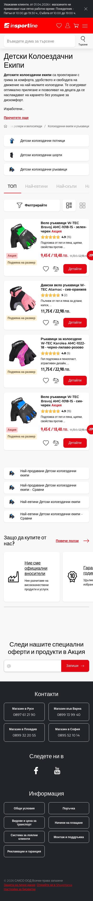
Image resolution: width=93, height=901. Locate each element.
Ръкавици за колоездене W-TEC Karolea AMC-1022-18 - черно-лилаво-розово (63, 343)
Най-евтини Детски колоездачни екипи (43, 502)
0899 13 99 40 (67, 712)
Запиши (75, 665)
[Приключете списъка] (85, 9)
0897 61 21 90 (23, 712)
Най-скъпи (66, 186)
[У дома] (5, 126)
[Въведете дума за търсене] (39, 41)
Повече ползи (72, 541)
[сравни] (56, 269)
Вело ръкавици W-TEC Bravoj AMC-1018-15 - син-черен (62, 401)
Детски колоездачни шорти (34, 155)
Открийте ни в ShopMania (54, 885)
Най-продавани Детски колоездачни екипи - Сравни (41, 487)
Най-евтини (36, 186)
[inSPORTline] (20, 25)
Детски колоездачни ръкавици (37, 169)
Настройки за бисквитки (19, 889)
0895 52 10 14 (67, 732)
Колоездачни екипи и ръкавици (68, 126)
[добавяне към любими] (46, 269)
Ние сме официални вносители (36, 568)
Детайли (75, 269)
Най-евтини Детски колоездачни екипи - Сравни (44, 516)
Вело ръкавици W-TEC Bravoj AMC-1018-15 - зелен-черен (64, 227)
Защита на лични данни (19, 885)
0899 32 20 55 (23, 732)
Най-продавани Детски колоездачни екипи (41, 473)
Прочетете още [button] (16, 118)
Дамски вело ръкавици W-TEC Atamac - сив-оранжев (63, 287)
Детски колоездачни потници (36, 140)
